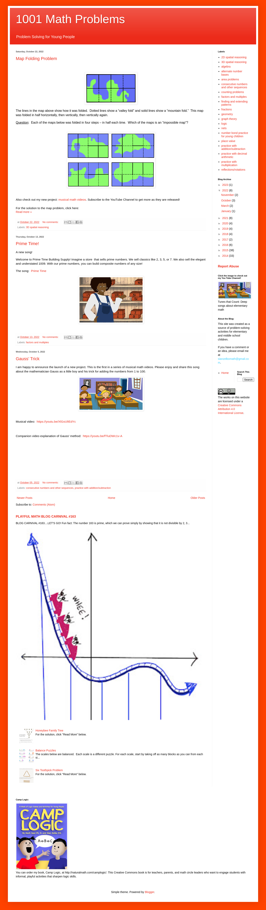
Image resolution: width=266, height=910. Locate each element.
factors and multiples (37, 342)
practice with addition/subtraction (93, 488)
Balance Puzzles (45, 750)
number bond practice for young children (234, 134)
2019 (225, 228)
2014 (225, 255)
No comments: (50, 222)
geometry (227, 114)
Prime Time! (27, 243)
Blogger (149, 892)
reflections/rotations (233, 169)
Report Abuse (228, 266)
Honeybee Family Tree (49, 730)
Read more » (24, 211)
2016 (225, 244)
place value (228, 141)
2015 (225, 250)
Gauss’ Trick (27, 358)
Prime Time (38, 271)
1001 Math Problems (70, 19)
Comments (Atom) (44, 504)
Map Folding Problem (36, 58)
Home (111, 497)
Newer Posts (24, 497)
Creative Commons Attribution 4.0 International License (230, 409)
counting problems (232, 92)
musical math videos (72, 199)
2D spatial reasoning (234, 57)
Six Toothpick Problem (49, 770)
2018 (225, 234)
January (226, 211)
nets (224, 128)
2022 (225, 190)
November (228, 194)
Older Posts (198, 497)
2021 (225, 218)
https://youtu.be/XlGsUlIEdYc (56, 421)
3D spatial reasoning (37, 227)
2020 (225, 223)
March (225, 205)
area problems (230, 79)
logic (224, 123)
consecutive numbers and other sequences (49, 488)
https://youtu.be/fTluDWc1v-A (102, 436)
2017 (225, 239)
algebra (226, 66)
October (226, 200)
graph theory (229, 118)
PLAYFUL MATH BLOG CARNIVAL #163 (46, 516)
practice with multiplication (229, 163)
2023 (225, 184)
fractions (226, 109)
